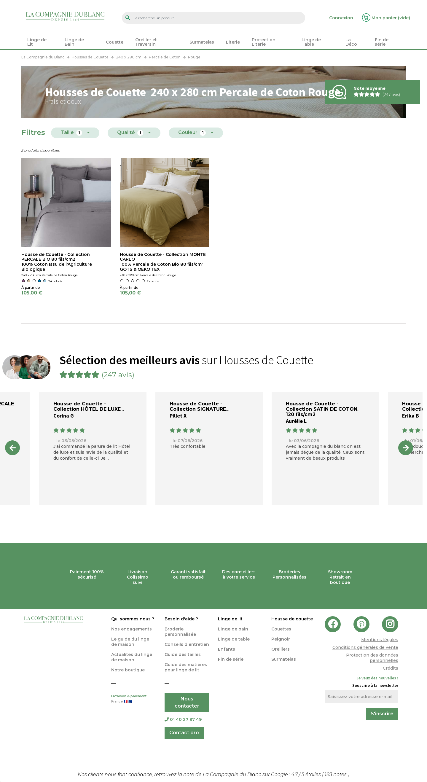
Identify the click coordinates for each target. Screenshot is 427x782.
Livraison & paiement (133, 699)
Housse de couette (292, 619)
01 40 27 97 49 (183, 719)
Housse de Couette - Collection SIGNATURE (198, 406)
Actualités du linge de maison (131, 657)
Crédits (390, 668)
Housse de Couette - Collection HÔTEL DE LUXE (87, 406)
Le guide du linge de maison (130, 641)
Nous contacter (187, 702)
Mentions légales (379, 639)
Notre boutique (128, 670)
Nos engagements (131, 629)
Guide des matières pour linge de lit (186, 667)
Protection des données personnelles (372, 657)
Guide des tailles (183, 654)
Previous (12, 447)
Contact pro (184, 732)
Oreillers (280, 649)
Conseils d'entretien (187, 644)
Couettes (281, 629)
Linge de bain (233, 629)
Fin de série (230, 659)
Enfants (226, 649)
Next (405, 447)
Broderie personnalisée (180, 631)
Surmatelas (283, 659)
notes (336, 774)
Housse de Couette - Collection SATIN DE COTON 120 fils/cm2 (321, 409)
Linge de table (234, 639)
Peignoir (280, 639)
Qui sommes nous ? (132, 619)
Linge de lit (230, 619)
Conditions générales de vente (365, 647)
